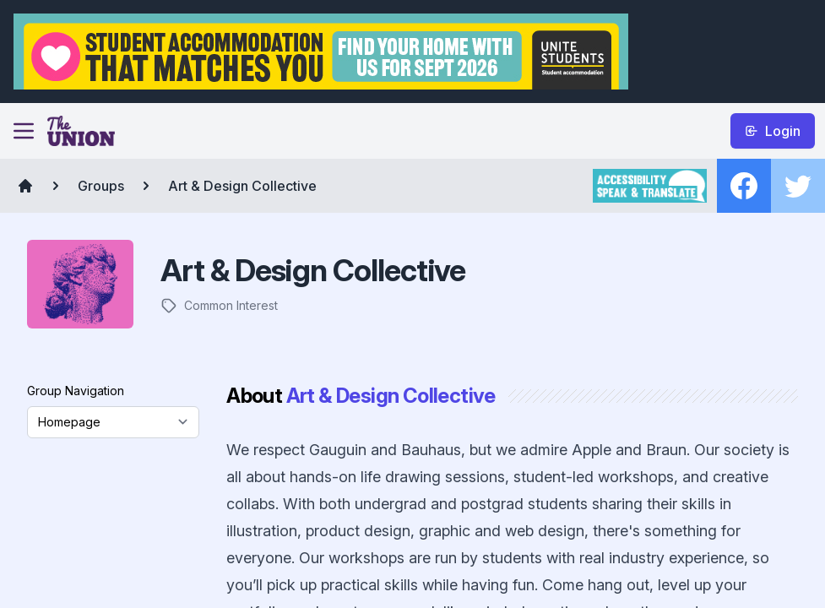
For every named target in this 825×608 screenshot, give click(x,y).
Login (773, 130)
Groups (101, 185)
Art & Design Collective (242, 185)
